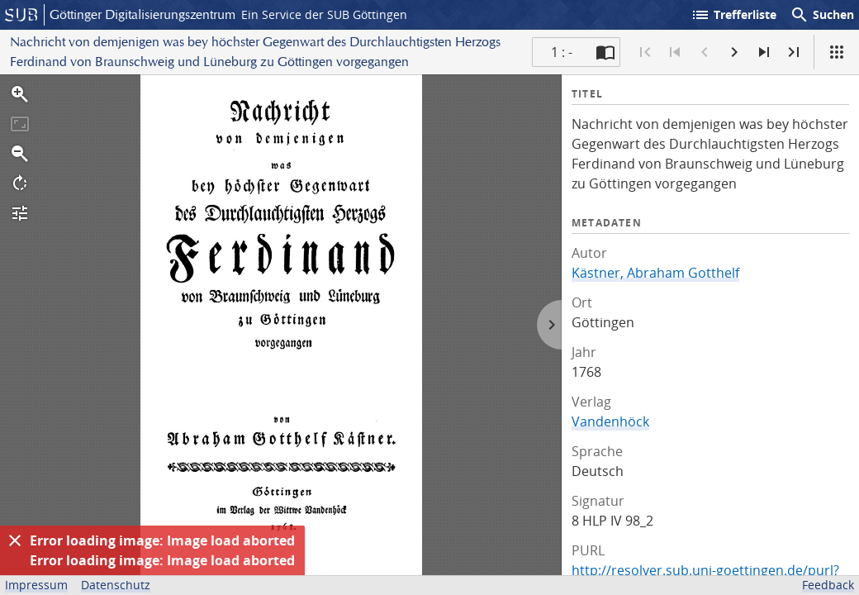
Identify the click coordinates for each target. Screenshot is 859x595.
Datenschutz (115, 585)
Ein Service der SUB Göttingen (324, 14)
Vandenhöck (610, 421)
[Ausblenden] (15, 540)
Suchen (822, 15)
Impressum (36, 585)
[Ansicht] (836, 52)
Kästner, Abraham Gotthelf (655, 273)
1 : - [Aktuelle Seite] (561, 52)
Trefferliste (733, 15)
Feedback (828, 585)
